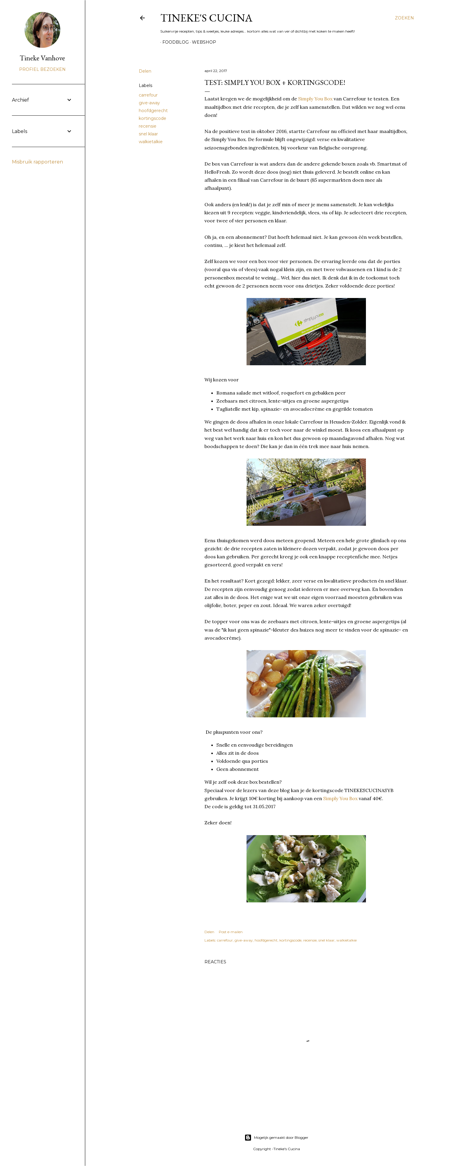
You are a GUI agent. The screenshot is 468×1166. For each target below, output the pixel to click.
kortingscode (152, 118)
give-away (149, 103)
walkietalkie (151, 141)
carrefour (148, 95)
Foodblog (173, 42)
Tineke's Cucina (206, 18)
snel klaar (148, 134)
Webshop (202, 42)
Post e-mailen (231, 932)
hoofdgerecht (153, 110)
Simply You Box (315, 99)
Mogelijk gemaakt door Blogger (276, 1137)
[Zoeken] (404, 18)
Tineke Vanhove (42, 57)
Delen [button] (145, 71)
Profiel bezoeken (42, 69)
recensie (147, 126)
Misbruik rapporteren (37, 162)
